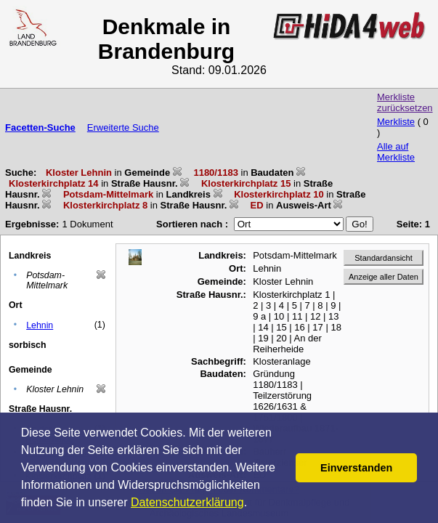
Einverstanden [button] (356, 468)
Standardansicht (383, 258)
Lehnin (39, 325)
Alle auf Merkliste (396, 152)
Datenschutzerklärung (187, 502)
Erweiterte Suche (123, 127)
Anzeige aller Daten (383, 276)
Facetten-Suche (40, 127)
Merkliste (396, 121)
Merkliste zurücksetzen (405, 102)
